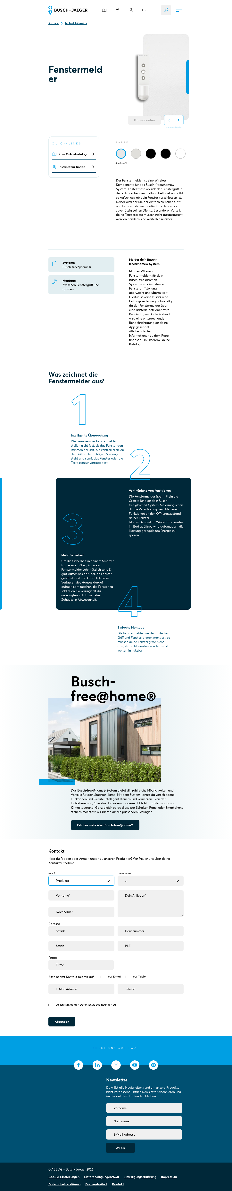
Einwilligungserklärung (140, 1177)
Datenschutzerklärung (64, 1184)
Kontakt (118, 1184)
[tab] (121, 154)
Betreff (81, 877)
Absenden (62, 1022)
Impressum (169, 1177)
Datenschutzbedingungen (96, 1004)
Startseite (53, 23)
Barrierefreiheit (96, 1184)
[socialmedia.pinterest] (153, 1065)
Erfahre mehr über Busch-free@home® (105, 825)
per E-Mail (114, 976)
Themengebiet (151, 877)
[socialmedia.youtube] (134, 1065)
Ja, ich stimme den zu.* (87, 1004)
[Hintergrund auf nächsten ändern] (178, 120)
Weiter (120, 1148)
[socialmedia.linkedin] (97, 1065)
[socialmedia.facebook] (78, 1065)
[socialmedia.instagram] (116, 1065)
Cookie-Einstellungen (63, 1177)
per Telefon (140, 976)
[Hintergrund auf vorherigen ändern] (169, 120)
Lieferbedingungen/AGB (101, 1177)
